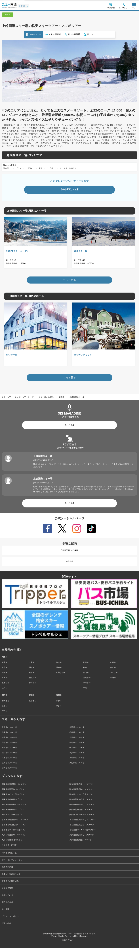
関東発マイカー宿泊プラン (13, 794)
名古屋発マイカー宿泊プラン (14, 830)
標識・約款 (6, 923)
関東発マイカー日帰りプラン (82, 794)
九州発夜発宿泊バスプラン (81, 840)
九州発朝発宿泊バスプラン (13, 840)
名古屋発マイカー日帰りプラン (83, 830)
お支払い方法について (11, 874)
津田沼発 (86, 683)
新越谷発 (32, 678)
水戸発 (113, 662)
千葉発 (86, 688)
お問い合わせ (7, 895)
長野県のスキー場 (77, 742)
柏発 (85, 667)
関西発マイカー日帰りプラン (82, 815)
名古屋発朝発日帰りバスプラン (15, 820)
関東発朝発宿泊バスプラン (13, 789)
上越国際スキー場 (77, 397)
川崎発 (59, 667)
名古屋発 (32, 701)
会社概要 (5, 909)
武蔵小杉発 (60, 673)
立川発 (4, 688)
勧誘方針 (69, 561)
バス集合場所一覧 (9, 853)
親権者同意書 (7, 867)
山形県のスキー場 (9, 732)
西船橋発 (86, 678)
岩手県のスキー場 (77, 727)
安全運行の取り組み (10, 881)
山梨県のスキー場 (9, 742)
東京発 (4, 667)
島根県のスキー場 (77, 758)
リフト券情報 (48, 34)
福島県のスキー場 (77, 732)
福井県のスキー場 (9, 753)
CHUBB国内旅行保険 (69, 550)
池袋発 (4, 673)
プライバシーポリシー (11, 916)
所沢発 (32, 673)
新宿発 (4, 662)
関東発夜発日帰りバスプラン (82, 784)
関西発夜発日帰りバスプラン (82, 804)
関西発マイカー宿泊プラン (13, 815)
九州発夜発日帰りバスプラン (82, 835)
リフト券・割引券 (9, 845)
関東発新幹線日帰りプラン (81, 799)
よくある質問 (7, 888)
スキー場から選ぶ (46, 397)
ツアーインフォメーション (13, 860)
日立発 (113, 667)
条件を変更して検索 (70, 189)
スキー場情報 (29, 34)
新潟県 (61, 397)
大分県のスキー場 (77, 763)
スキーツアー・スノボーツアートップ (17, 397)
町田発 (4, 678)
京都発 (4, 706)
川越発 (32, 667)
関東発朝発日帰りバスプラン (14, 784)
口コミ (64, 34)
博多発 (59, 706)
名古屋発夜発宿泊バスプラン (82, 825)
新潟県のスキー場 (9, 747)
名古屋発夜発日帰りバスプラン (83, 820)
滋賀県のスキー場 (77, 753)
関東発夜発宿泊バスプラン (81, 789)
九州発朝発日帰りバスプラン (14, 835)
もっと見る (70, 425)
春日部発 (32, 683)
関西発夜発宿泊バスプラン (13, 809)
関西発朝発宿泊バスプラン (81, 809)
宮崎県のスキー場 (9, 768)
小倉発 (59, 701)
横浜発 (59, 662)
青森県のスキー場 (9, 727)
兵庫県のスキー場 (9, 758)
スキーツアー (9, 34)
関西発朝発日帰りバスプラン (14, 804)
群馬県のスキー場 (77, 737)
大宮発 (32, 662)
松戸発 (86, 662)
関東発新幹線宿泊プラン (12, 799)
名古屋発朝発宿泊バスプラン (14, 825)
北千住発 (5, 683)
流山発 (86, 673)
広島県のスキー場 (9, 763)
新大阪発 (5, 701)
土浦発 (113, 678)
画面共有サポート (69, 940)
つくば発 (113, 673)
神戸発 (4, 711)
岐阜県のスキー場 (77, 747)
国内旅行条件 (7, 902)
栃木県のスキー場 (9, 737)
